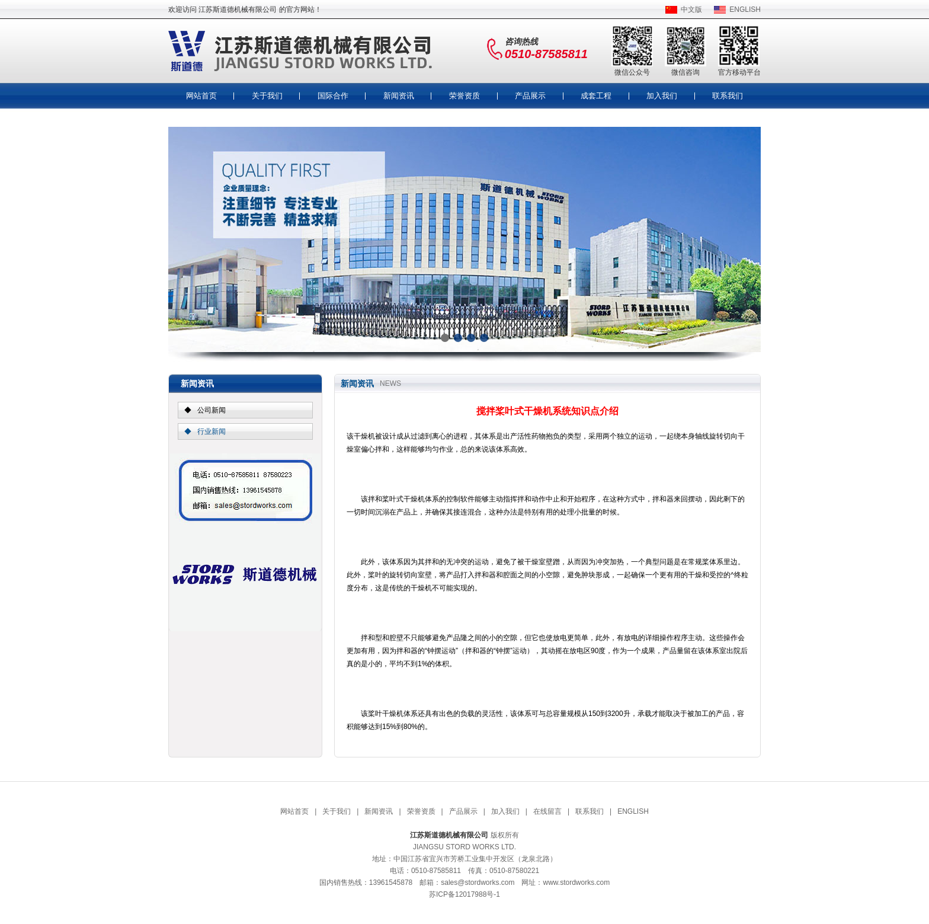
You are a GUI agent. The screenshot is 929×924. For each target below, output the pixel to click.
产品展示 (530, 95)
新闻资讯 (398, 95)
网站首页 (201, 95)
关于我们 (267, 95)
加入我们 (661, 95)
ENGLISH (745, 9)
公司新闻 (211, 410)
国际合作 (333, 95)
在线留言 (547, 811)
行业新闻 (211, 431)
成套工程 (596, 95)
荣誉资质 (464, 95)
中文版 (691, 9)
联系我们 (727, 95)
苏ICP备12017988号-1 (464, 894)
